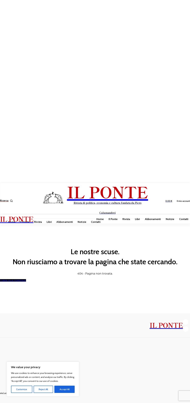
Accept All (65, 389)
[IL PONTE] (95, 200)
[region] (43, 379)
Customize (21, 389)
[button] (7, 200)
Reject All (43, 389)
